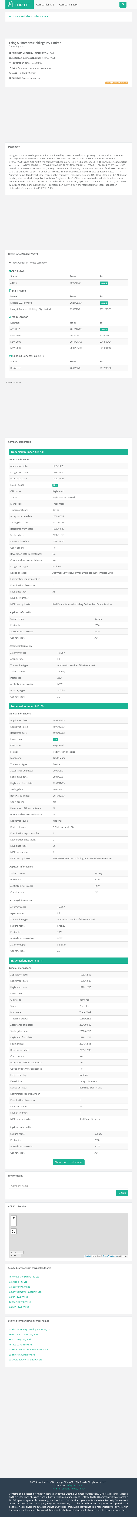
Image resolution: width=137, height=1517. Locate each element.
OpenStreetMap (110, 1256)
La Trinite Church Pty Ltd (22, 1354)
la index (46, 16)
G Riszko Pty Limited (19, 1286)
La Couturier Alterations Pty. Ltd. (26, 1359)
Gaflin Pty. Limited (18, 1296)
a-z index (25, 16)
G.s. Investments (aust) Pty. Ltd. (25, 1291)
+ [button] (13, 1218)
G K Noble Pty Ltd (18, 1281)
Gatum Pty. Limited (19, 1306)
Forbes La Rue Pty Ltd (20, 1344)
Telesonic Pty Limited (20, 1301)
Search (122, 1193)
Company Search (69, 4)
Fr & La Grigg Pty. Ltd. (20, 1339)
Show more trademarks (68, 1162)
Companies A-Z (45, 4)
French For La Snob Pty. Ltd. (23, 1334)
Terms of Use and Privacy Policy (68, 1488)
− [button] (13, 1223)
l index (35, 16)
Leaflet (88, 1256)
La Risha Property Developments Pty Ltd (30, 1329)
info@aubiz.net (75, 1485)
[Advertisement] (69, 29)
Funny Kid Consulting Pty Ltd (24, 1276)
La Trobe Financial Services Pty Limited (29, 1349)
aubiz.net (14, 16)
